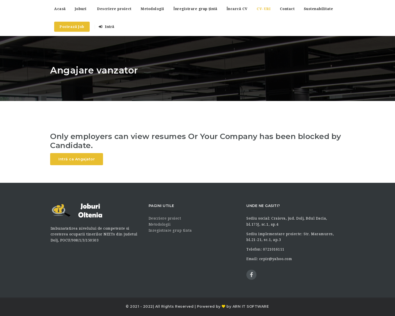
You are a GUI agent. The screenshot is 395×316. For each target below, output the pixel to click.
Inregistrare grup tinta (170, 230)
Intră (106, 27)
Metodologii (152, 9)
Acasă (59, 9)
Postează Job (71, 27)
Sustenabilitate (318, 9)
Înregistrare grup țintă (195, 9)
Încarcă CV (237, 9)
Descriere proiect (114, 9)
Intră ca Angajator (76, 159)
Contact (287, 9)
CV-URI (264, 9)
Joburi (81, 9)
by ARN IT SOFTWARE (247, 306)
